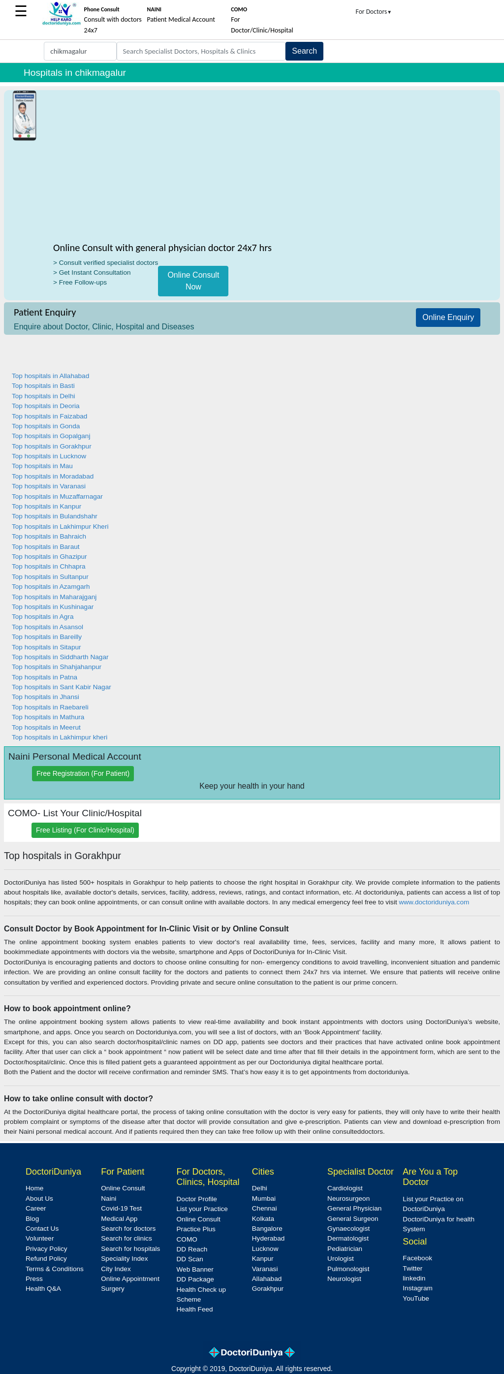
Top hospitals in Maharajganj (54, 597)
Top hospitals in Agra (42, 616)
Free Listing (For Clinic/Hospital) (85, 830)
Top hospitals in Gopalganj (51, 436)
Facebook (417, 1258)
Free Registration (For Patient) (82, 773)
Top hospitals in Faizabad (49, 416)
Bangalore (267, 1228)
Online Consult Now (193, 281)
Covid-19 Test (121, 1208)
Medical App (119, 1218)
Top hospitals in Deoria (46, 406)
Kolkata (263, 1218)
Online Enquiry (448, 317)
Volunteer (40, 1238)
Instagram (417, 1288)
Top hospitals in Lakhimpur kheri (59, 737)
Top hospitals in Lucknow (49, 456)
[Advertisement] (194, 168)
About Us (39, 1198)
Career (36, 1208)
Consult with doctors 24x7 (113, 20)
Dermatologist (348, 1238)
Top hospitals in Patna (44, 677)
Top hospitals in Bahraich (49, 536)
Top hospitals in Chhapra (49, 566)
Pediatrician (344, 1248)
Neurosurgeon (348, 1198)
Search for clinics (126, 1238)
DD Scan (190, 1259)
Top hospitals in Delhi (43, 396)
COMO (187, 1239)
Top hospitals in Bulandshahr (54, 516)
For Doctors (374, 11)
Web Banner (195, 1269)
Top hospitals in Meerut (46, 727)
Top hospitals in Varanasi (49, 486)
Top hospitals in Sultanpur (50, 576)
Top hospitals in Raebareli (50, 707)
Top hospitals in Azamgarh (51, 586)
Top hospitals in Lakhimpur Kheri (60, 526)
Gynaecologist (348, 1228)
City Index (115, 1269)
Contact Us (42, 1228)
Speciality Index (124, 1258)
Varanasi (265, 1269)
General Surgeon (352, 1218)
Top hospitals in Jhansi (45, 697)
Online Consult (123, 1188)
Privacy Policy (46, 1248)
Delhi (259, 1188)
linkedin (414, 1278)
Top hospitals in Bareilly (47, 636)
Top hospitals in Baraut (46, 546)
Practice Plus (196, 1229)
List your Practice (202, 1209)
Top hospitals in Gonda (46, 426)
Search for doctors (128, 1228)
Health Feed (195, 1309)
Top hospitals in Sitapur (46, 647)
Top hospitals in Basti (43, 385)
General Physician (354, 1208)
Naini (108, 1198)
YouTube (416, 1298)
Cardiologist (345, 1188)
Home (34, 1188)
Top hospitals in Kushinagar (53, 606)
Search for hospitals (130, 1248)
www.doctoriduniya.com (434, 902)
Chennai (264, 1208)
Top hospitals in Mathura (48, 717)
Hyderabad (268, 1238)
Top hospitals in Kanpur (46, 506)
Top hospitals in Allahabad (50, 376)
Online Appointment (130, 1278)
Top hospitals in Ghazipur (49, 556)
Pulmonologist (348, 1269)
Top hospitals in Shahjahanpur (56, 667)
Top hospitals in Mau (42, 466)
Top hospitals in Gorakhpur (52, 446)
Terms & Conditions (55, 1269)
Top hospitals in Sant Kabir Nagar (61, 687)
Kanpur (263, 1258)
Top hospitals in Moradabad (53, 476)
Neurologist (344, 1278)
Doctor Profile (197, 1199)
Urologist (340, 1258)
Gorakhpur (268, 1288)
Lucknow (265, 1248)
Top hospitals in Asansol (47, 627)
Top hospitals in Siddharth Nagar (60, 657)
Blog (32, 1218)
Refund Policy (46, 1258)
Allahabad (267, 1278)
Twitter (412, 1268)
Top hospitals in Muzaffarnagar (57, 496)
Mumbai (264, 1198)
